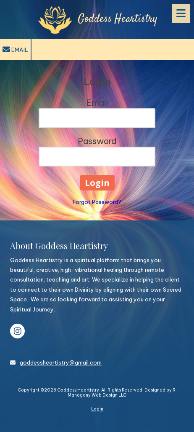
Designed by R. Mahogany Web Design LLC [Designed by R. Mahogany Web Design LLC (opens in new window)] (122, 392)
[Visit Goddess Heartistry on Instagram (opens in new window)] (17, 331)
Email (15, 50)
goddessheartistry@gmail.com (61, 362)
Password (97, 141)
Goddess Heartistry (117, 19)
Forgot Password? (97, 202)
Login (97, 409)
